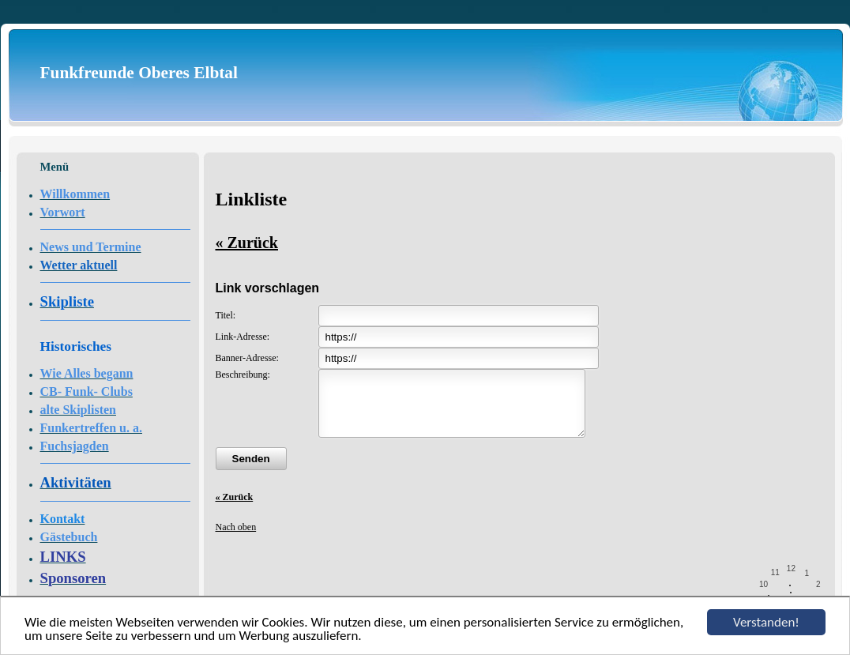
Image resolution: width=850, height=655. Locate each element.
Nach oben (236, 538)
